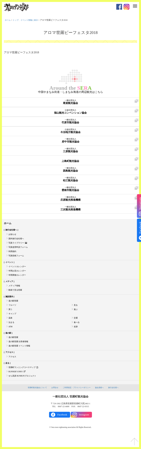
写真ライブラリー (18, 244)
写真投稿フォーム (16, 258)
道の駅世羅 (13, 307)
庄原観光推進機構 (70, 199)
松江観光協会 (70, 179)
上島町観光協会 (70, 160)
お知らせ (12, 235)
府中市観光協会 (70, 140)
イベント (10, 265)
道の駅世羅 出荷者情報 (19, 351)
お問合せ (53, 400)
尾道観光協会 (70, 102)
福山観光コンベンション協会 (70, 112)
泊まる (11, 330)
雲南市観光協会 (70, 189)
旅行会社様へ (12, 230)
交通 (76, 326)
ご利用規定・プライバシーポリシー (77, 400)
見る (76, 312)
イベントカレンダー (18, 270)
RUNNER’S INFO (17, 384)
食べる (77, 330)
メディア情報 (14, 291)
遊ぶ (76, 316)
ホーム (8, 20)
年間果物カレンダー (18, 279)
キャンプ (12, 321)
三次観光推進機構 (70, 208)
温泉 (10, 326)
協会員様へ (102, 400)
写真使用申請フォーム (19, 249)
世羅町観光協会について (34, 400)
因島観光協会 (70, 170)
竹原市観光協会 (70, 121)
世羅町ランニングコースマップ (24, 379)
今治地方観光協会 (70, 131)
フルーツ (12, 312)
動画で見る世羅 (15, 295)
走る (8, 374)
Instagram (84, 427)
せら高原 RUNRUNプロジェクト (23, 388)
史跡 (76, 335)
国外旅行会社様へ (16, 240)
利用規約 (12, 254)
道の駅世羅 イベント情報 (20, 356)
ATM (10, 335)
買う (10, 316)
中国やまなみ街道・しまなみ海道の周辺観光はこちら (70, 92)
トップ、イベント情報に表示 (27, 20)
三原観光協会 (70, 150)
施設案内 (10, 302)
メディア (10, 286)
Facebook (62, 427)
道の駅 (9, 342)
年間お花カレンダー (18, 275)
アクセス (10, 363)
